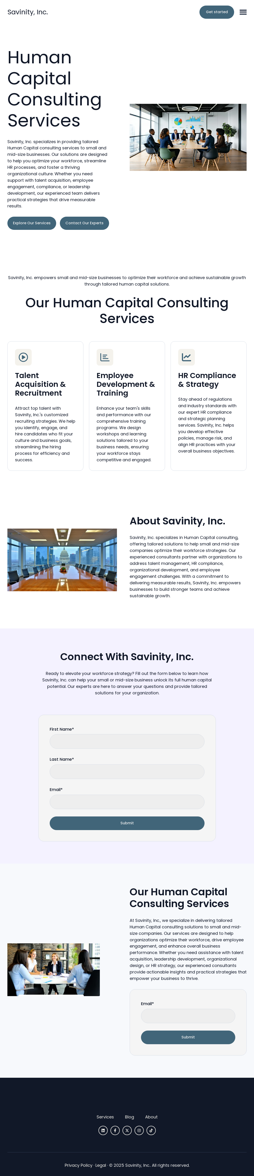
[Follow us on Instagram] (139, 1130)
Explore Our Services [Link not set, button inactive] (32, 223)
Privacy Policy (78, 1165)
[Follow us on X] (127, 1130)
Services (105, 1117)
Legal (100, 1165)
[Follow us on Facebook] (115, 1130)
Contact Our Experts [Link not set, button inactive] (84, 223)
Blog (129, 1117)
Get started (217, 12)
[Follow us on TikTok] (151, 1130)
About (151, 1117)
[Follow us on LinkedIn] (103, 1130)
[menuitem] (105, 1117)
